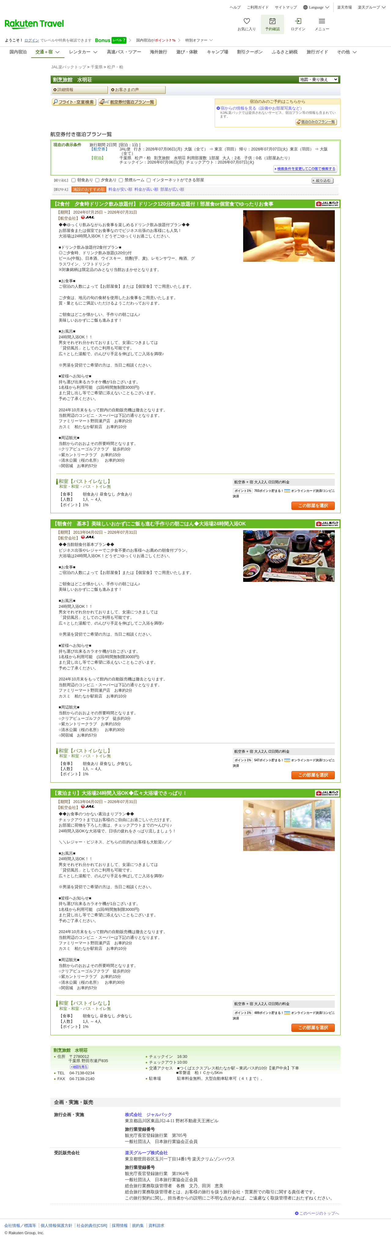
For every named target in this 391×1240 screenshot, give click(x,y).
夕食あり (109, 180)
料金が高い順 (146, 189)
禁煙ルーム (134, 180)
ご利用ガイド (258, 7)
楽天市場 (344, 7)
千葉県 (97, 67)
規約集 (138, 1225)
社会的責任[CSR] (92, 1225)
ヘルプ (235, 7)
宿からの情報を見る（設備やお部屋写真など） (262, 108)
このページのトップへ (319, 1213)
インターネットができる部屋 (178, 180)
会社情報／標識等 (20, 1225)
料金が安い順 (120, 189)
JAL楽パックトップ (68, 67)
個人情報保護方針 (56, 1225)
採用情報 (120, 1225)
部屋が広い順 (172, 189)
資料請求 (156, 1225)
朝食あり (85, 180)
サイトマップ (286, 7)
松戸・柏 (115, 67)
